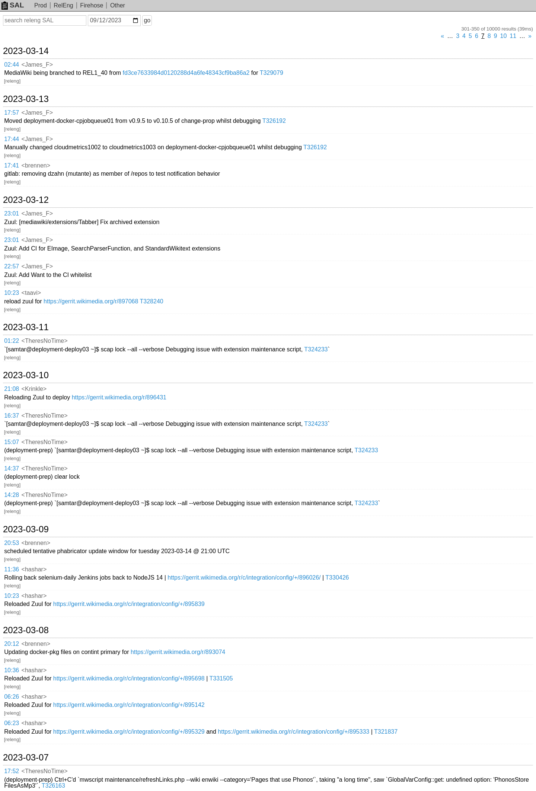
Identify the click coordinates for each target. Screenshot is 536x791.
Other (117, 5)
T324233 (316, 349)
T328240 (151, 301)
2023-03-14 (26, 51)
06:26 (11, 696)
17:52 (11, 771)
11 (513, 36)
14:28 (11, 495)
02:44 (11, 64)
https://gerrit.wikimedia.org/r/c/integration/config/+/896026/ (244, 577)
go (147, 20)
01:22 (11, 341)
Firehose (91, 5)
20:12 (11, 644)
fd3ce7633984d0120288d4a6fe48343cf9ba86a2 (186, 73)
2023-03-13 (26, 99)
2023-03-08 (26, 630)
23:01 (11, 213)
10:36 (11, 670)
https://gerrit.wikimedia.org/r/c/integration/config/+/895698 (129, 678)
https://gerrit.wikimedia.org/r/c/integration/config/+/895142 (129, 705)
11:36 (11, 569)
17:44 (11, 139)
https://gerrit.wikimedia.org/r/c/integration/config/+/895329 (129, 731)
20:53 (11, 543)
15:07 (11, 442)
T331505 (221, 678)
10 (503, 36)
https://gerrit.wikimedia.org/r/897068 (91, 301)
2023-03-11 (26, 327)
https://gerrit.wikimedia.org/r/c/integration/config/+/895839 (129, 604)
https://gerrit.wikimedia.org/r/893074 (178, 652)
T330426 (337, 577)
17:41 (11, 165)
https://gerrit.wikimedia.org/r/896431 (119, 397)
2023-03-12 (26, 200)
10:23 (11, 293)
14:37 (11, 468)
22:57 (11, 266)
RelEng (63, 5)
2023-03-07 (26, 757)
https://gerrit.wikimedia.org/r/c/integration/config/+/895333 (293, 731)
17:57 (11, 112)
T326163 (53, 785)
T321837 (386, 731)
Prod (40, 5)
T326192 (274, 121)
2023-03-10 (26, 375)
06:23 (11, 723)
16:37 (11, 415)
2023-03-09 (26, 529)
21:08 (11, 389)
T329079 (271, 73)
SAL (12, 5)
